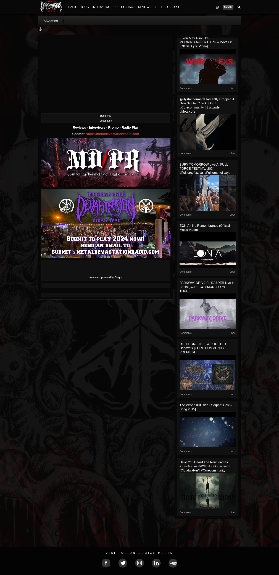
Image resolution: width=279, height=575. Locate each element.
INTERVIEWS (101, 7)
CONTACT (128, 7)
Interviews (97, 127)
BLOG (85, 7)
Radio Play (130, 127)
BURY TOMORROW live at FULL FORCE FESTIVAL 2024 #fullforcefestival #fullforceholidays (205, 168)
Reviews (80, 127)
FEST (158, 7)
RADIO (72, 7)
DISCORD (172, 7)
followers (51, 20)
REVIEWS (144, 7)
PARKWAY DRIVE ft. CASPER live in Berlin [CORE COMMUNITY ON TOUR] (207, 287)
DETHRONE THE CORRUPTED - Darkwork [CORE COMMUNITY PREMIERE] (204, 348)
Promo (114, 127)
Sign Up (228, 7)
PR (115, 7)
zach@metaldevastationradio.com (112, 134)
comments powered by (105, 277)
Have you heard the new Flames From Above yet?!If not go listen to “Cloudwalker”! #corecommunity (205, 466)
